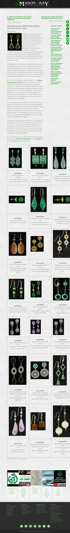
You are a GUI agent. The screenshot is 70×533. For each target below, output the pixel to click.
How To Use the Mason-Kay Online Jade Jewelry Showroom (56, 74)
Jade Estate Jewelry (40, 509)
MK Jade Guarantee (40, 510)
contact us (39, 139)
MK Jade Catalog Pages (41, 506)
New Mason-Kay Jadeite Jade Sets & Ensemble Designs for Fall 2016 (52, 17)
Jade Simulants (54, 512)
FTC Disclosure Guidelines (56, 520)
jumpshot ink (47, 531)
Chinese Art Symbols (55, 517)
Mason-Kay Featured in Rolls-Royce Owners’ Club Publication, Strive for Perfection (19, 18)
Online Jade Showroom (23, 139)
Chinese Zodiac (54, 516)
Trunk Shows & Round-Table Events (27, 512)
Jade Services (10, 509)
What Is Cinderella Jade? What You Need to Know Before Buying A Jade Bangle (57, 67)
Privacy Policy (10, 515)
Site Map (9, 513)
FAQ (52, 522)
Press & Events (25, 510)
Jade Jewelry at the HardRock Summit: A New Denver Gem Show (56, 43)
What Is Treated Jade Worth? (56, 83)
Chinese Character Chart (56, 519)
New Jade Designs (20, 459)
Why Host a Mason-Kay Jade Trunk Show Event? (57, 59)
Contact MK (9, 510)
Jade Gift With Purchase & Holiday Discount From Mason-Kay (56, 31)
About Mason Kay (26, 506)
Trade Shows (24, 509)
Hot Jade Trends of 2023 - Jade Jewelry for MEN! (56, 37)
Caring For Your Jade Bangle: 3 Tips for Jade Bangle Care (57, 50)
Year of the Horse (54, 515)
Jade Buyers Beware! (54, 79)
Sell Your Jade (10, 507)
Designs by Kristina (26, 507)
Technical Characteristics (56, 513)
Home (8, 504)
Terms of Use (10, 512)
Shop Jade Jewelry (11, 506)
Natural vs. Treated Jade (56, 506)
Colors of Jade (54, 507)
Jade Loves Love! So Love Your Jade (56, 55)
